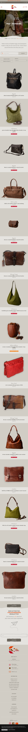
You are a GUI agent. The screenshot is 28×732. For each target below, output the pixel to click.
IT (23, 2)
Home (9, 38)
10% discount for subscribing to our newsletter (13, 0)
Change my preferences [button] (11, 729)
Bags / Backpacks (20, 38)
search (23, 53)
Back (5, 38)
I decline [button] (6, 729)
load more (14, 605)
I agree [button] (3, 729)
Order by (16, 58)
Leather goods (13, 38)
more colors (14, 170)
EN (24, 2)
